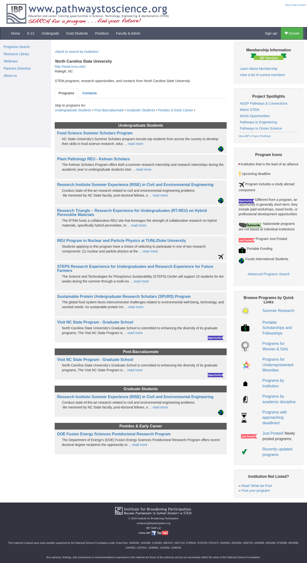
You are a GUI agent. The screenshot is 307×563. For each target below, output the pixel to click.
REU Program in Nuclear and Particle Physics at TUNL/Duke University (121, 241)
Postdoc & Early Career (175, 110)
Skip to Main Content (295, 5)
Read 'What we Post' (257, 486)
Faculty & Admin (128, 33)
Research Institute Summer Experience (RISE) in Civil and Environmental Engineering (135, 185)
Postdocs (102, 33)
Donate (292, 33)
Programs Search (17, 47)
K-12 (30, 33)
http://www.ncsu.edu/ (70, 66)
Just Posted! (272, 433)
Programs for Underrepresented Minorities (277, 364)
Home (15, 33)
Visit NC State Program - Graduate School (95, 322)
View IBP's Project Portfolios (255, 136)
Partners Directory (17, 68)
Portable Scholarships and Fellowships (277, 327)
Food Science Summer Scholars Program (95, 133)
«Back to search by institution (76, 52)
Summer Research (278, 311)
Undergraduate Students (73, 110)
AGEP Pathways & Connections (263, 103)
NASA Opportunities (255, 116)
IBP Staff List (153, 528)
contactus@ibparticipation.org (154, 523)
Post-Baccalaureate (109, 110)
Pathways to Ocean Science (261, 128)
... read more (133, 144)
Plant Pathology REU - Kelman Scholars (93, 159)
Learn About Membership (258, 69)
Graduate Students (141, 110)
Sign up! (271, 33)
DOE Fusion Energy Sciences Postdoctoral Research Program (114, 434)
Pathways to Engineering (258, 122)
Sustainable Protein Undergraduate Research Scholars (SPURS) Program (124, 296)
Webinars (11, 61)
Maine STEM (249, 110)
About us (10, 76)
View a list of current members (262, 75)
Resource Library (16, 54)
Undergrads (50, 33)
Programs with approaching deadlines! (274, 417)
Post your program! (256, 490)
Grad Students (77, 33)
